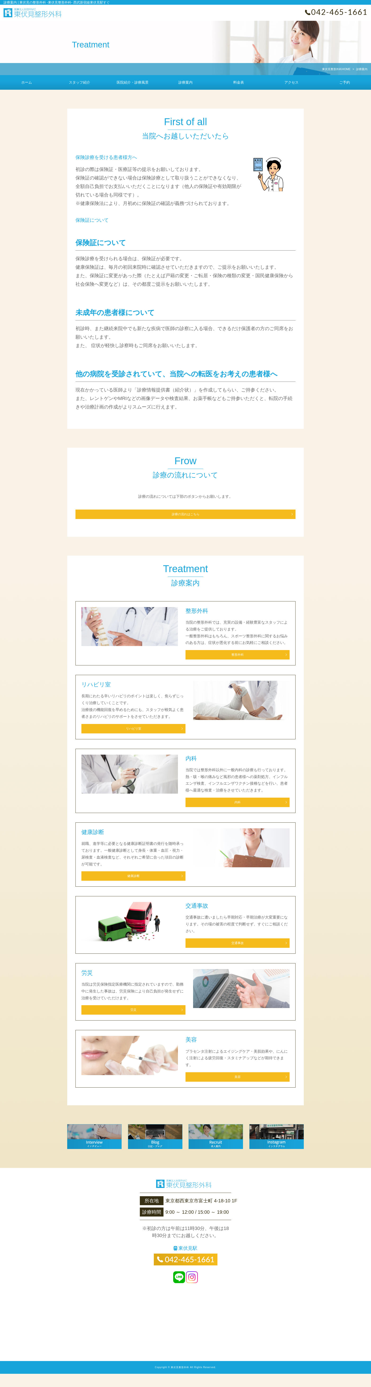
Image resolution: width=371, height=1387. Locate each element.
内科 (221, 808)
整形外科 (221, 657)
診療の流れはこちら (185, 514)
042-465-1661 (339, 12)
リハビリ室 (117, 732)
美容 (221, 1090)
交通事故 (221, 952)
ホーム (26, 82)
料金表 (238, 82)
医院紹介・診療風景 (133, 82)
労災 (117, 1021)
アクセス (291, 82)
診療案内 (185, 82)
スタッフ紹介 (79, 82)
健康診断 (117, 883)
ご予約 (344, 82)
